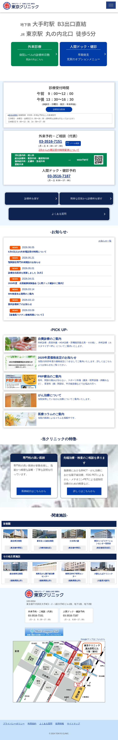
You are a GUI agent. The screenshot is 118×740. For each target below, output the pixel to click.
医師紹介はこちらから (34, 491)
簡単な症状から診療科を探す (86, 198)
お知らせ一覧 (104, 241)
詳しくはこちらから (84, 491)
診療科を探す (31, 198)
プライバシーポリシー (14, 723)
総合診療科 (13, 115)
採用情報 (59, 723)
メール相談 (74, 143)
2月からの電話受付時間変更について (59, 150)
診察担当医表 (59, 109)
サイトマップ (73, 723)
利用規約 (32, 723)
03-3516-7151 (50, 141)
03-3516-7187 (58, 176)
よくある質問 (59, 214)
